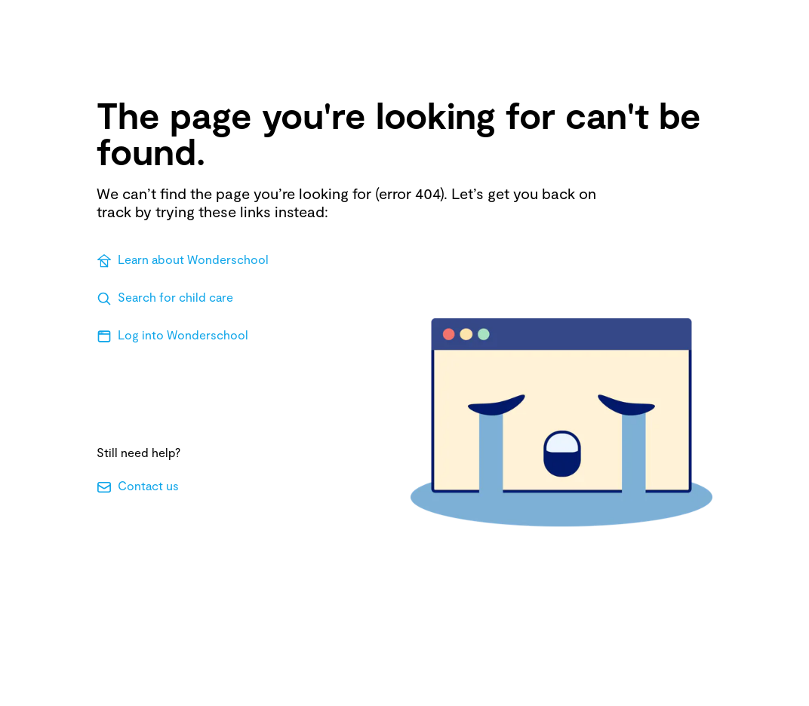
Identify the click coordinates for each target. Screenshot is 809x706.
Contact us (138, 486)
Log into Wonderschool (172, 335)
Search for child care (165, 298)
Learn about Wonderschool (183, 260)
